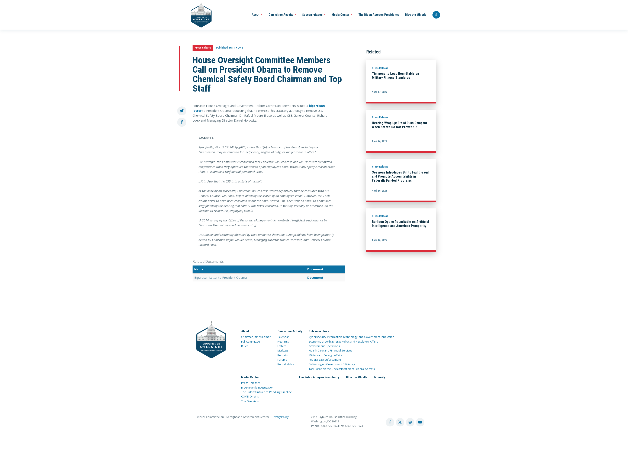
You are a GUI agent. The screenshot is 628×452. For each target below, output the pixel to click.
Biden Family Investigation (257, 387)
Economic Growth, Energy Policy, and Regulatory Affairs (343, 341)
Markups (282, 350)
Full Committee (250, 341)
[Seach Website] (436, 15)
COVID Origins (250, 396)
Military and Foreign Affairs (325, 355)
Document (315, 278)
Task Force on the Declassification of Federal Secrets (342, 369)
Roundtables (285, 364)
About (257, 14)
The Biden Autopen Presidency (378, 14)
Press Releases (250, 383)
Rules (244, 346)
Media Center (342, 14)
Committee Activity (282, 14)
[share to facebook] (181, 122)
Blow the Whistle (415, 14)
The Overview (250, 401)
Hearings (283, 341)
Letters (281, 346)
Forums (282, 360)
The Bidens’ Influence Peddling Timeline (266, 392)
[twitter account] (400, 422)
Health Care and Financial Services (330, 350)
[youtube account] (420, 422)
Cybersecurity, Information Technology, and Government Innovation (351, 337)
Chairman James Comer (256, 337)
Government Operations (324, 346)
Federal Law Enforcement (325, 360)
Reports (282, 355)
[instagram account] (410, 422)
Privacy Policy (280, 417)
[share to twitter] (181, 111)
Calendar (283, 337)
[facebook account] (390, 422)
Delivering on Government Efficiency (332, 364)
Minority (379, 377)
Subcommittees (314, 14)
